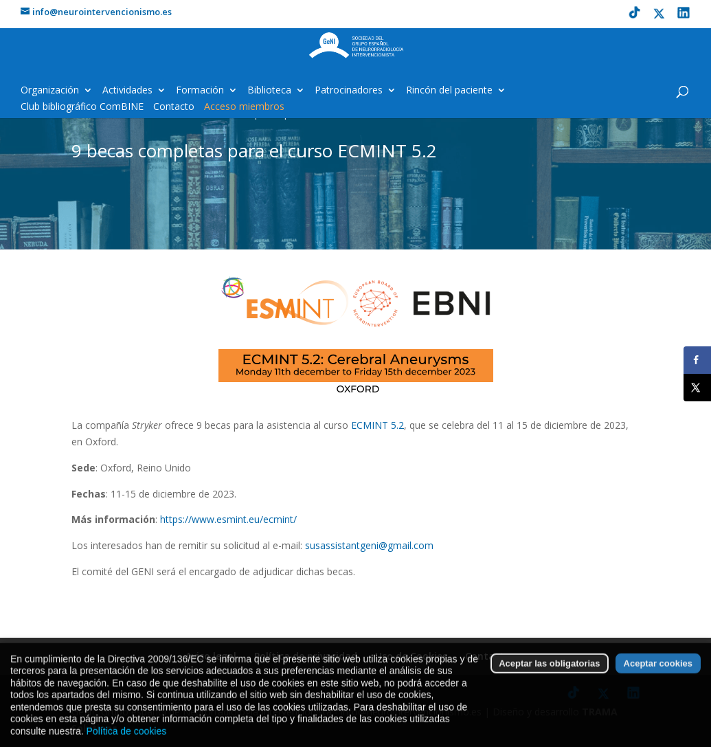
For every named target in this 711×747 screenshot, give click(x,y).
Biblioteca (269, 90)
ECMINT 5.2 (377, 425)
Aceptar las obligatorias (549, 683)
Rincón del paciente (449, 90)
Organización (50, 90)
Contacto (173, 107)
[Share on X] (697, 387)
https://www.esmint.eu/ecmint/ (228, 519)
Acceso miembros (244, 107)
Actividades (127, 90)
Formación (200, 90)
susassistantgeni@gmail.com (369, 545)
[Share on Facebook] (697, 360)
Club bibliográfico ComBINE (82, 107)
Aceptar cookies (658, 683)
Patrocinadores (349, 90)
